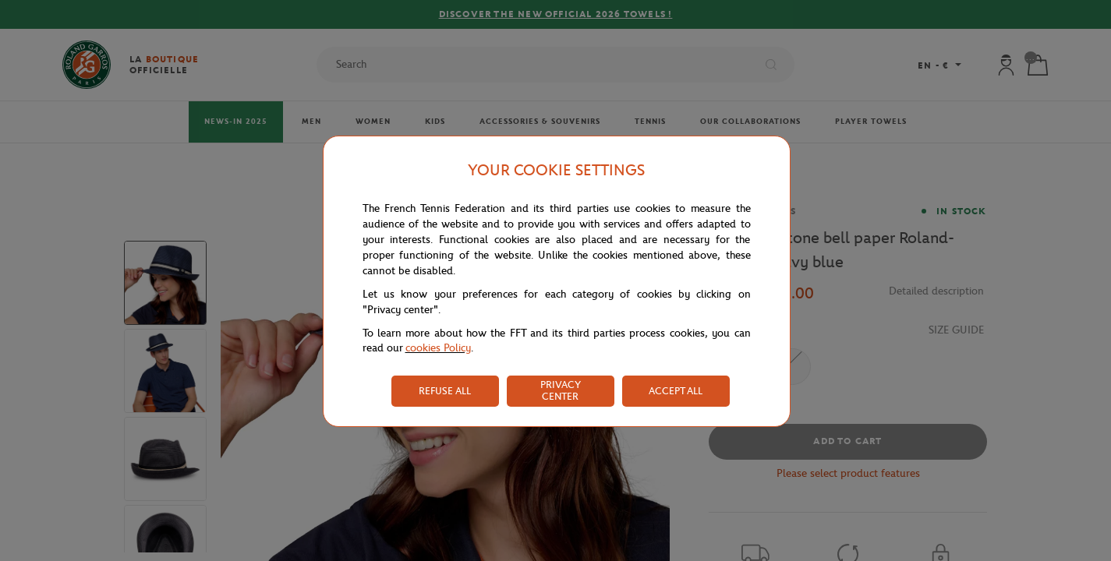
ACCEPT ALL (675, 391)
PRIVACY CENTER (560, 390)
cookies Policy (438, 348)
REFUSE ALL (445, 391)
